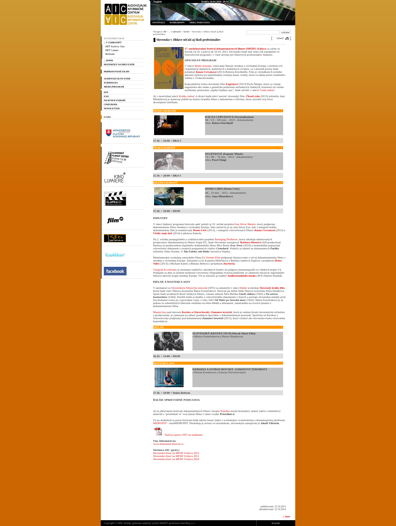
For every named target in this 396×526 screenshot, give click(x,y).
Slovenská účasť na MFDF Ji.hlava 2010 (176, 459)
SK (164, 31)
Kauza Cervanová (206, 71)
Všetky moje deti (162, 233)
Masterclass (159, 312)
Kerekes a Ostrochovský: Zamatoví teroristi (207, 312)
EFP (106, 92)
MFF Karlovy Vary (115, 46)
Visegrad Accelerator (165, 269)
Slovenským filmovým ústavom (189, 287)
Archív (186, 31)
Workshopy (177, 22)
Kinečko (225, 410)
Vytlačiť (280, 38)
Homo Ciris (200, 230)
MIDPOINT (160, 423)
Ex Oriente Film (211, 257)
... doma (108, 60)
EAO (106, 96)
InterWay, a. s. (188, 523)
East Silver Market (245, 224)
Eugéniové (232, 83)
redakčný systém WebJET (155, 523)
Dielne (243, 287)
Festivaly (159, 22)
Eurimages (111, 82)
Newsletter (112, 108)
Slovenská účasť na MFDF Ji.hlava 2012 (176, 452)
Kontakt (276, 523)
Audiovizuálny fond (117, 78)
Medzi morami (203, 65)
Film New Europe (115, 100)
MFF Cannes (111, 50)
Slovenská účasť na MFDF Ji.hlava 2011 (176, 455)
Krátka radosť (187, 96)
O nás (107, 117)
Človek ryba (253, 96)
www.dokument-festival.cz (168, 443)
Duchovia (229, 263)
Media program (114, 86)
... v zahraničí (112, 42)
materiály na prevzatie (119, 64)
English (158, 1)
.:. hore (286, 516)
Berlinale (110, 54)
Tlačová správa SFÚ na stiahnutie (183, 434)
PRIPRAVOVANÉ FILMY (117, 71)
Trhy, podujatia (199, 22)
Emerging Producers (226, 239)
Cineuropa (110, 104)
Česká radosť (267, 90)
